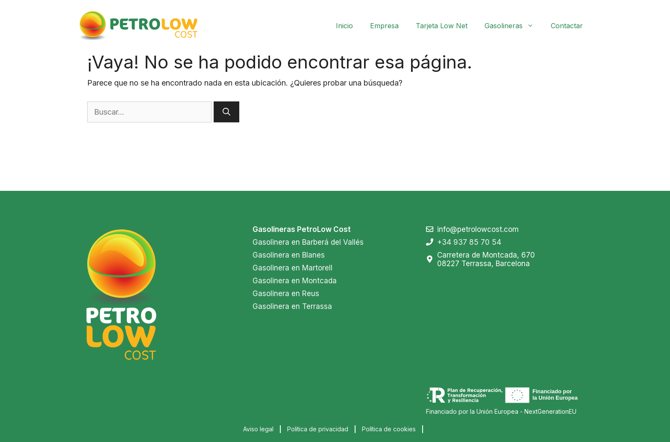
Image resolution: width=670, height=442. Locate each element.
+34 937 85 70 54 (469, 242)
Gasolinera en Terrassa (292, 306)
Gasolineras (513, 25)
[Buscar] (226, 111)
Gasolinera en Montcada (295, 280)
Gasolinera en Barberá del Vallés (308, 242)
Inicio (344, 25)
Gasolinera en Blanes (289, 255)
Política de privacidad (317, 429)
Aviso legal (258, 429)
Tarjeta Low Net (441, 25)
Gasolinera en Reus (286, 293)
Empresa (384, 25)
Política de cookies (389, 429)
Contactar (567, 25)
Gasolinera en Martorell (292, 268)
